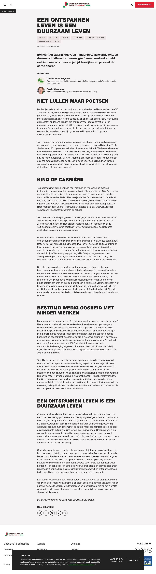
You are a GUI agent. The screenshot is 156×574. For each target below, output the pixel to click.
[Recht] (42, 38)
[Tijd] (57, 41)
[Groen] (65, 38)
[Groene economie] (95, 38)
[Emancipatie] (45, 41)
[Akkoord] (133, 560)
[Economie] (77, 38)
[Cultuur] (53, 38)
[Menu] (5, 5)
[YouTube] (149, 550)
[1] (8, 11)
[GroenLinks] (78, 5)
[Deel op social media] (39, 513)
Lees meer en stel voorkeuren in (81, 564)
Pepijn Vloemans (55, 89)
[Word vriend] (144, 5)
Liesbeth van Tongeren (58, 78)
